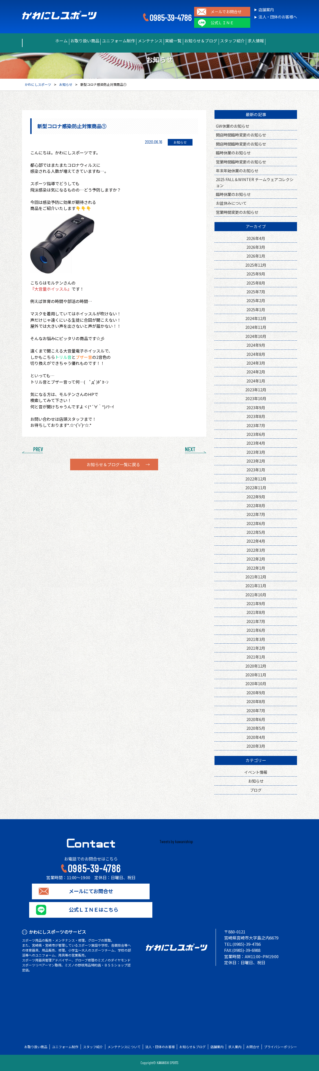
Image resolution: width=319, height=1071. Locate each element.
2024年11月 (255, 327)
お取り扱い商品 (67, 41)
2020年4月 (255, 737)
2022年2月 (255, 559)
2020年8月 (255, 701)
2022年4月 (255, 541)
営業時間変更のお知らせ (237, 212)
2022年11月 (255, 487)
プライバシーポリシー (280, 1047)
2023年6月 (255, 434)
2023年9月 (255, 407)
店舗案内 (266, 9)
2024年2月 (255, 372)
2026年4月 (255, 238)
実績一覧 (177, 41)
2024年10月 (255, 336)
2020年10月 (255, 683)
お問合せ (252, 1047)
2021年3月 (255, 639)
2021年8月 (255, 612)
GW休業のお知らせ (232, 126)
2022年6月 (255, 523)
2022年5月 (255, 532)
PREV (38, 449)
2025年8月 (255, 283)
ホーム (36, 41)
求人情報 (280, 41)
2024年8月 (255, 354)
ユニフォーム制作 (107, 41)
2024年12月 (255, 318)
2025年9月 (255, 274)
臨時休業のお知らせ (233, 152)
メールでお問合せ (226, 11)
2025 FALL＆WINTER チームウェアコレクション (254, 182)
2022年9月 (255, 496)
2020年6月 (255, 719)
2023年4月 (255, 443)
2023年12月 (255, 389)
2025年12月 (255, 265)
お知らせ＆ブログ (211, 41)
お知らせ (255, 781)
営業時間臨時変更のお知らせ (241, 162)
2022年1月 (255, 568)
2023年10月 (255, 398)
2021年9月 (255, 603)
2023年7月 (255, 425)
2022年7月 (255, 514)
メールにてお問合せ (91, 891)
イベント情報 (255, 772)
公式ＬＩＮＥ (222, 22)
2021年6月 (255, 630)
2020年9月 (255, 692)
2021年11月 (255, 585)
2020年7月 (255, 710)
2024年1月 (255, 381)
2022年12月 (255, 479)
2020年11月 (255, 674)
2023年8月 (255, 416)
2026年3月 (255, 247)
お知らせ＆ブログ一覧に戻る (113, 464)
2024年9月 (255, 345)
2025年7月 (255, 291)
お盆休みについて (231, 203)
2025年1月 (255, 309)
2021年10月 (255, 594)
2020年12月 (255, 666)
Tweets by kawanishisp (176, 841)
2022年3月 (255, 550)
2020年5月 (255, 728)
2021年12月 (255, 577)
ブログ (256, 790)
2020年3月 (255, 746)
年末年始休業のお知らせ (237, 170)
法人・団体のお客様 (160, 1047)
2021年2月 (255, 648)
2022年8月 (255, 505)
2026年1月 (255, 256)
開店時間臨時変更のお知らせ (241, 135)
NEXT (190, 449)
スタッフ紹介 (250, 41)
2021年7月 (255, 621)
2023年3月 (255, 452)
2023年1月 (255, 469)
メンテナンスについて (124, 1047)
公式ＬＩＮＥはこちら (91, 910)
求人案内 (234, 1047)
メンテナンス (146, 41)
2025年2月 (255, 300)
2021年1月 (255, 657)
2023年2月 (255, 461)
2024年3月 (255, 363)
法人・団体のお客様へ (277, 17)
